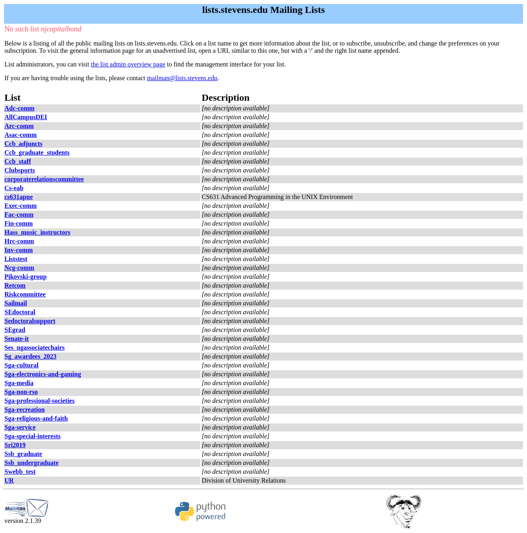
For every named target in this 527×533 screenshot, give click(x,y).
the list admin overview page (128, 64)
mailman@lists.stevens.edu (182, 78)
